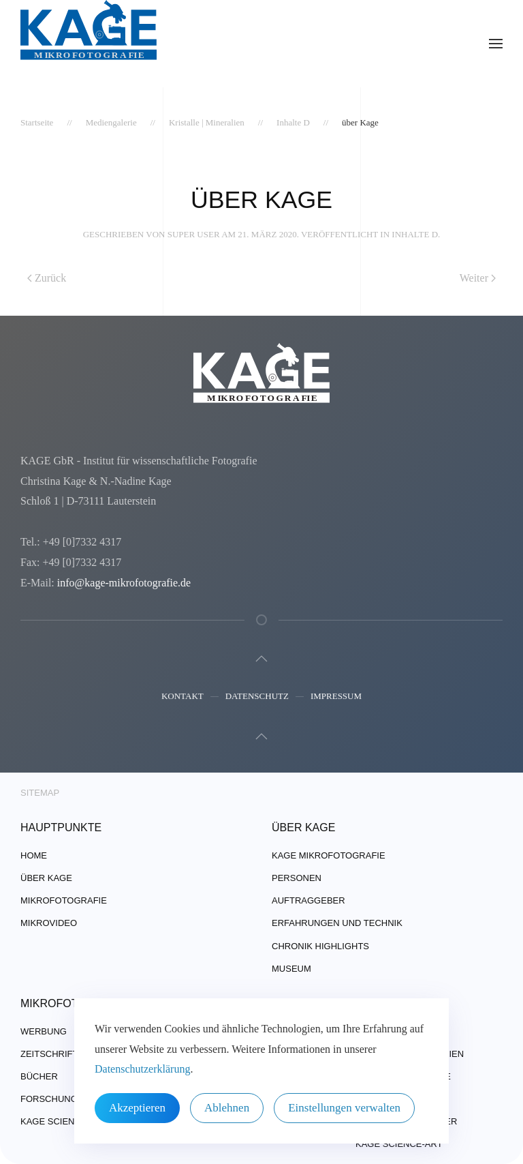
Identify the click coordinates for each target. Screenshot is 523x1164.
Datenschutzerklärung (142, 1069)
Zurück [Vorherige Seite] (46, 278)
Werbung (43, 1031)
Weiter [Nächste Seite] (478, 278)
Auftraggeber (308, 900)
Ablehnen (226, 1107)
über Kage (46, 878)
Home (33, 855)
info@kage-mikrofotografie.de (122, 582)
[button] (496, 43)
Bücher (39, 1076)
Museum (291, 969)
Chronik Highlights (320, 946)
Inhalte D (415, 234)
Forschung (49, 1099)
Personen (296, 878)
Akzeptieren (137, 1107)
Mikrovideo (48, 923)
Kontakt (182, 697)
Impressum (336, 697)
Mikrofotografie (63, 900)
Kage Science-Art (64, 1121)
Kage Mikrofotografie (328, 855)
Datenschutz (257, 697)
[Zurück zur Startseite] (88, 43)
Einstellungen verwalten (344, 1107)
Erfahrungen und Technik (337, 923)
